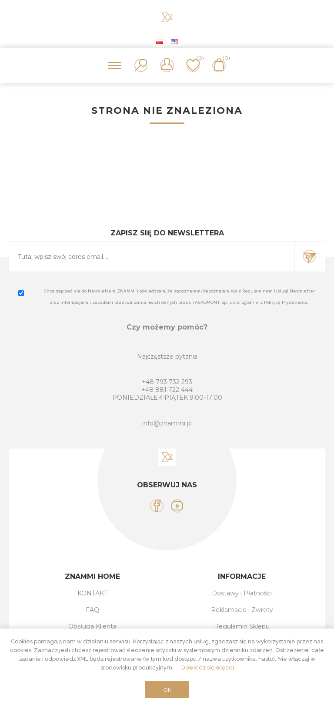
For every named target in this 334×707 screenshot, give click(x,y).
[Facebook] (156, 505)
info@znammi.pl (167, 423)
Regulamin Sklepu (242, 626)
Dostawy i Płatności (242, 593)
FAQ (92, 610)
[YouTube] (177, 505)
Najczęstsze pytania (167, 356)
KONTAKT (92, 593)
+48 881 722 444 (167, 390)
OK (167, 690)
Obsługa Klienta (92, 626)
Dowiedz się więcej (207, 667)
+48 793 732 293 (167, 382)
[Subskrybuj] (151, 257)
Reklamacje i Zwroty (242, 610)
